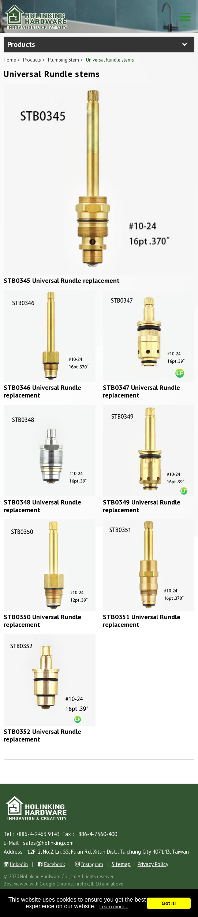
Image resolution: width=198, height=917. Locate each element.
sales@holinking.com (48, 842)
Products (32, 60)
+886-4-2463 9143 (38, 834)
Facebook (54, 864)
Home (10, 60)
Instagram (92, 864)
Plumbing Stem (63, 60)
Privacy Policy (153, 864)
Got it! (168, 903)
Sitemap (121, 864)
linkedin (19, 864)
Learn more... (113, 906)
